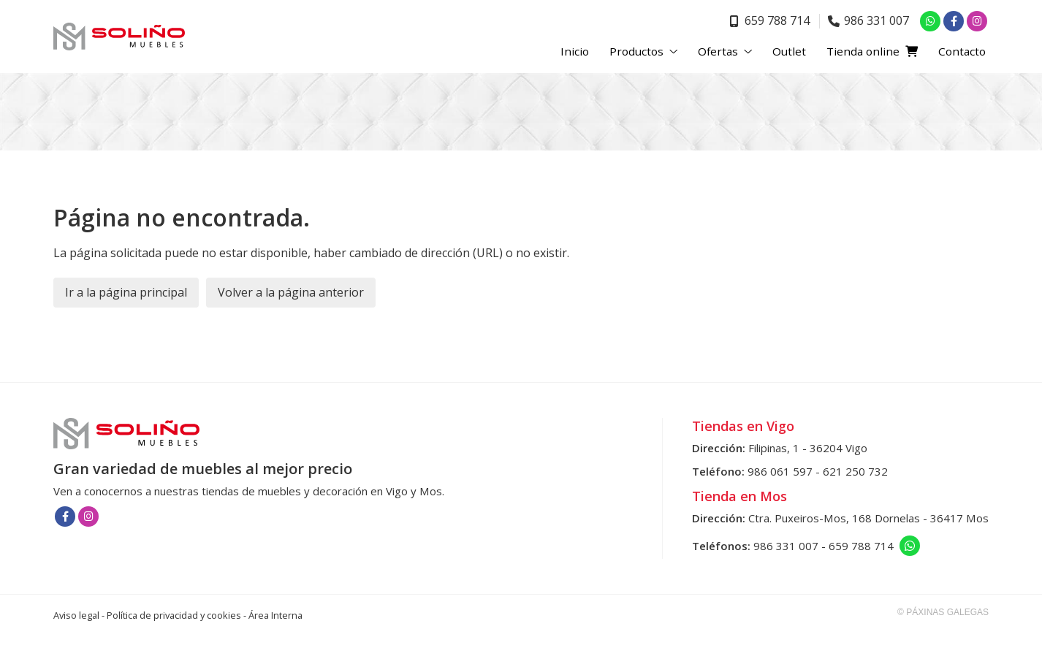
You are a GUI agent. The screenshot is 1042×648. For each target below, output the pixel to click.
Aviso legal (76, 615)
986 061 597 (780, 471)
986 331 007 (785, 545)
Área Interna (275, 615)
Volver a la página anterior (291, 292)
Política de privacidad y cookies (174, 615)
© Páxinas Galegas (943, 612)
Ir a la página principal (126, 292)
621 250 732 (855, 471)
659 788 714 (861, 545)
